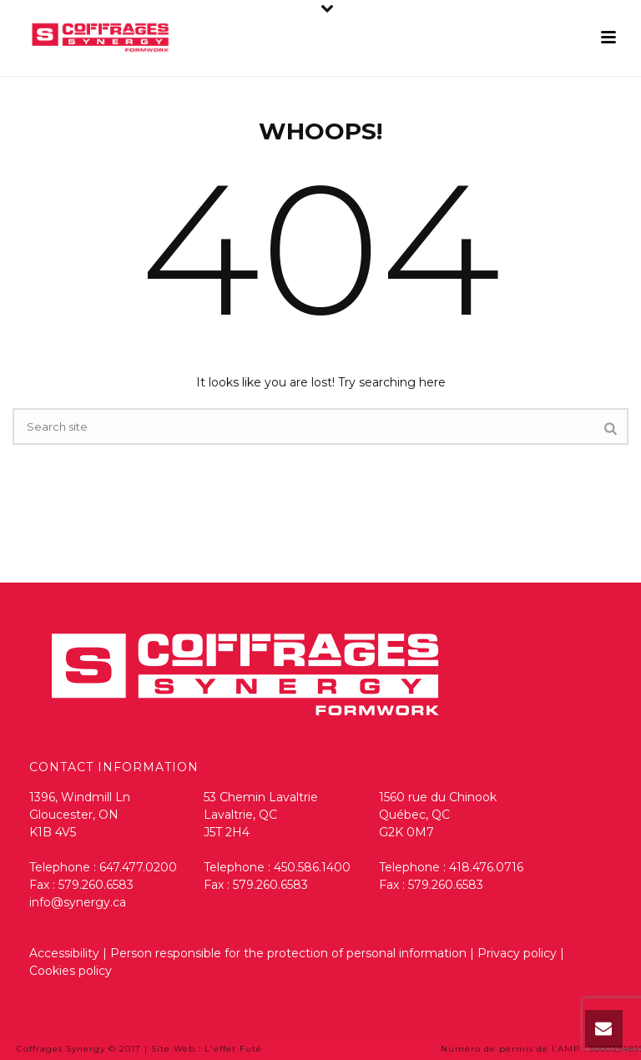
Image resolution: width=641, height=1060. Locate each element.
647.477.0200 (138, 867)
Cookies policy (70, 970)
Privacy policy (518, 953)
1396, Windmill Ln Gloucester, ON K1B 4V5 (79, 815)
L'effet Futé (233, 1048)
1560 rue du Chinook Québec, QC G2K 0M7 (438, 815)
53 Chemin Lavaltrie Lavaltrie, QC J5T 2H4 (261, 815)
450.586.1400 (312, 867)
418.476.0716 (486, 867)
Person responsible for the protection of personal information (288, 953)
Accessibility (64, 953)
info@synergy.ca (77, 902)
